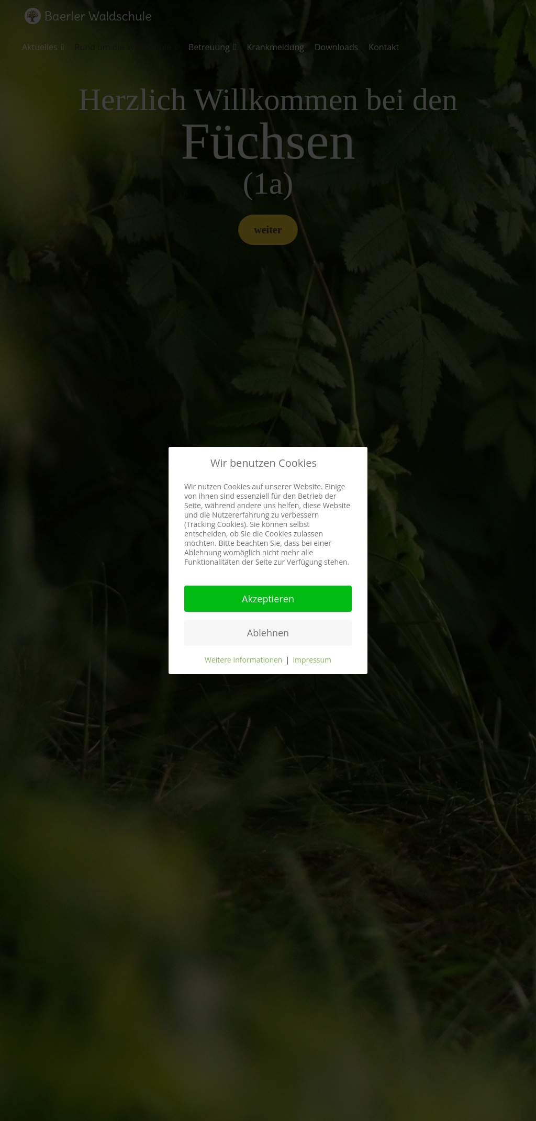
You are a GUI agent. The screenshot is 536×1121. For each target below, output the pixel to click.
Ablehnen (268, 632)
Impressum (312, 660)
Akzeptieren (268, 598)
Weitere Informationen (243, 660)
